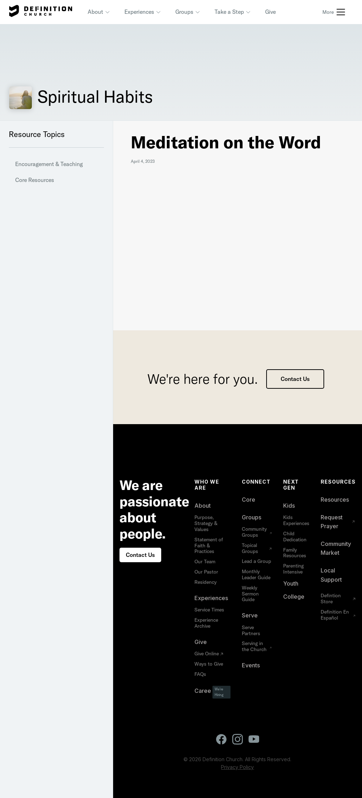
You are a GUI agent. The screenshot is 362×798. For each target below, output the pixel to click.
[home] (40, 12)
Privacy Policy (237, 767)
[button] (99, 12)
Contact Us (295, 378)
